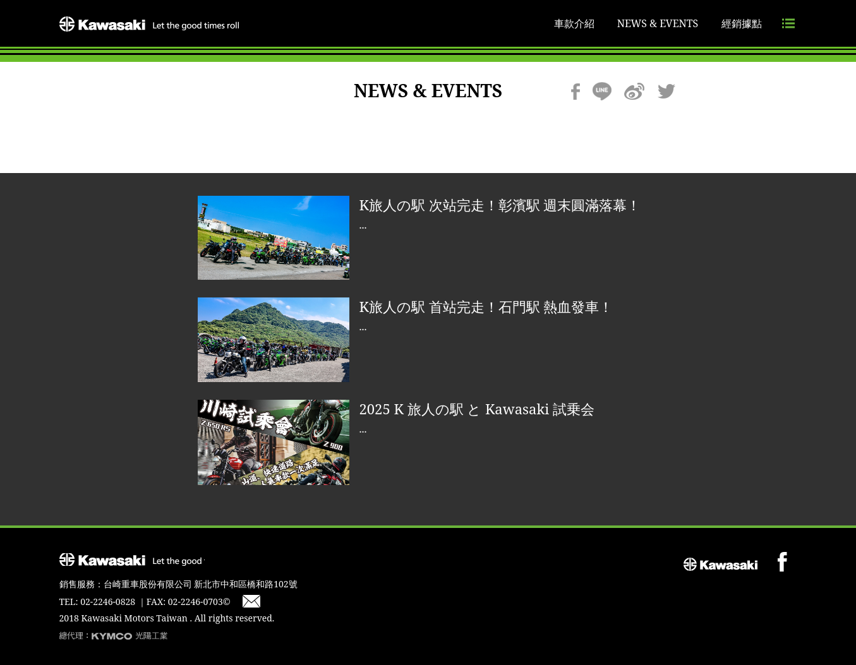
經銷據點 (741, 23)
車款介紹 (574, 23)
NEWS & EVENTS (658, 23)
